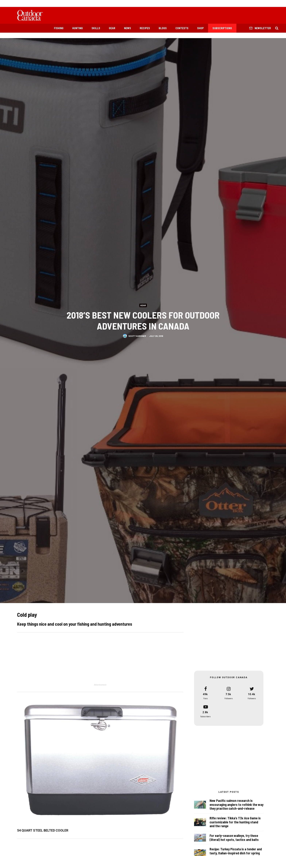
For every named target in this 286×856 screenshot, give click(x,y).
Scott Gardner (137, 335)
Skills (96, 28)
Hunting (77, 28)
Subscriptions (222, 28)
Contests (181, 28)
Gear (112, 28)
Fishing (58, 28)
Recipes (145, 28)
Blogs (163, 28)
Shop (200, 28)
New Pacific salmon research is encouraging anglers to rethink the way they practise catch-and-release (236, 805)
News (127, 28)
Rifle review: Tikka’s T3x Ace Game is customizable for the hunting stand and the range (235, 824)
